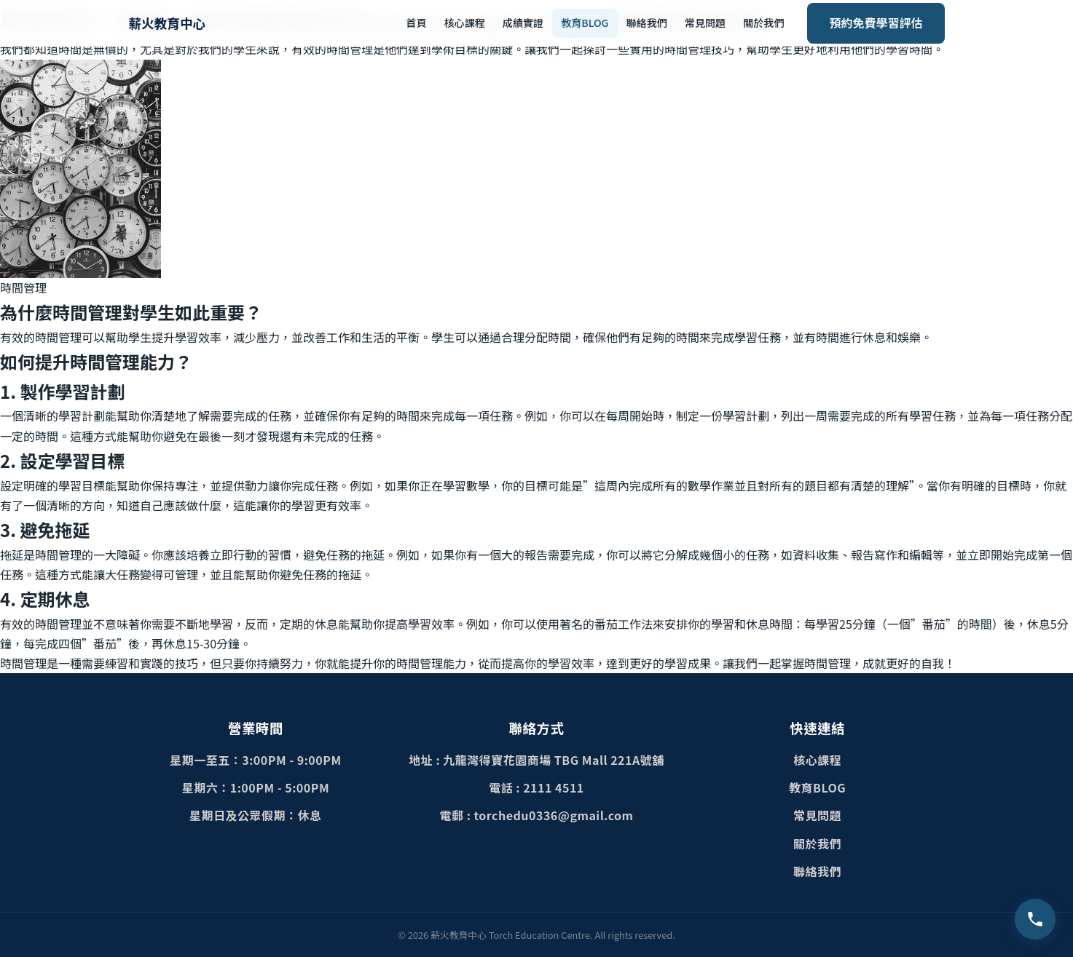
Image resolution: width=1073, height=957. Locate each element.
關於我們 (763, 22)
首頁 (416, 22)
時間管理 (23, 663)
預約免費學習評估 (875, 22)
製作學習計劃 (72, 391)
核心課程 (464, 22)
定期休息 (55, 598)
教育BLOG (584, 22)
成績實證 (523, 22)
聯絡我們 (646, 22)
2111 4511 (553, 787)
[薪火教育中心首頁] (167, 23)
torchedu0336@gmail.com (554, 815)
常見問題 (705, 22)
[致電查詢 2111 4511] (1035, 919)
